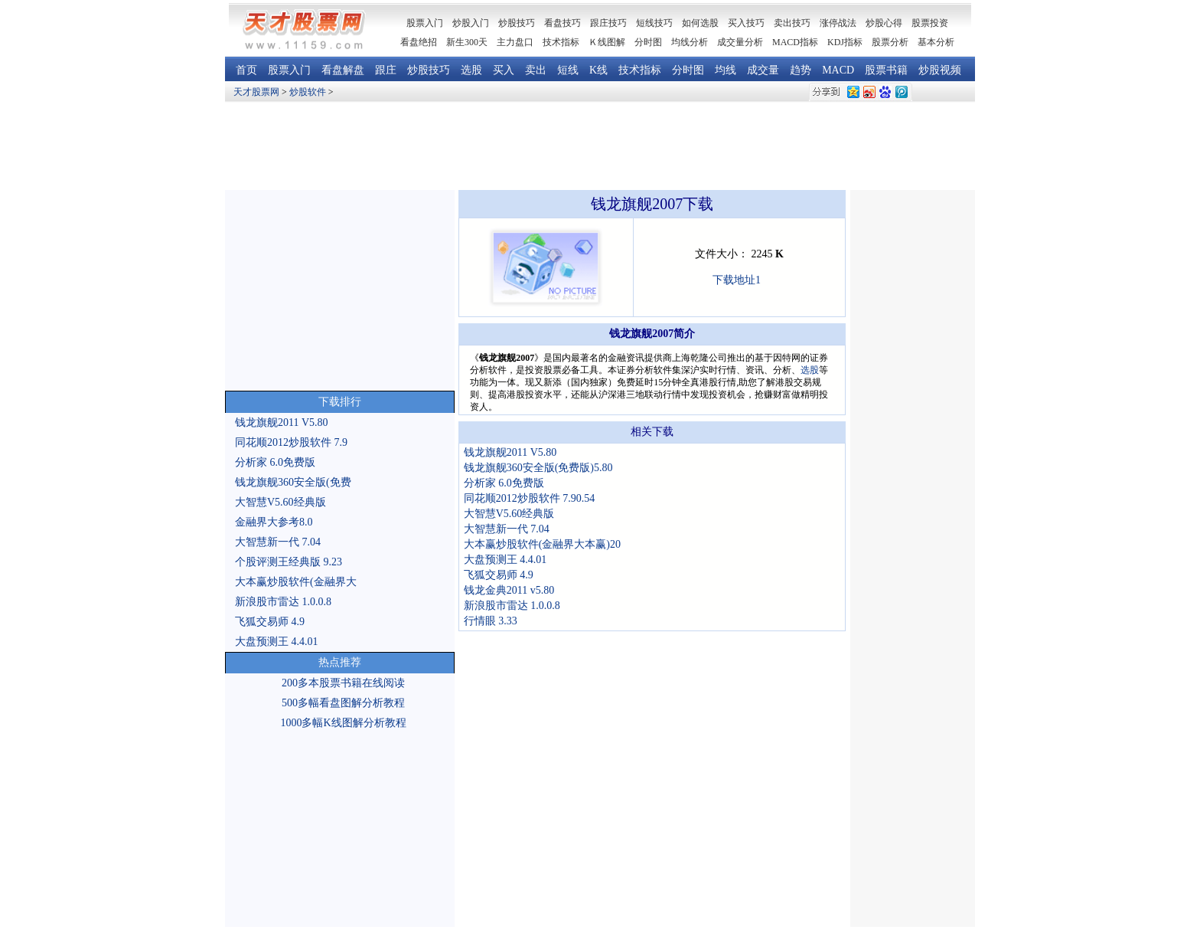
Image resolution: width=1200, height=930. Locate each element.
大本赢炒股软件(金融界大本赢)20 (542, 544)
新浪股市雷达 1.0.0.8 (283, 601)
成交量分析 (740, 42)
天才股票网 (256, 92)
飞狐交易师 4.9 (270, 621)
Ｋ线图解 (607, 42)
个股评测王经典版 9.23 (288, 562)
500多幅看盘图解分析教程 (343, 703)
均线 (725, 70)
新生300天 (467, 42)
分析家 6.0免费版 (275, 462)
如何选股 (700, 23)
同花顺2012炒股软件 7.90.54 (529, 498)
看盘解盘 (342, 70)
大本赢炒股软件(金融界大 (296, 582)
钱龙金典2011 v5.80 (509, 590)
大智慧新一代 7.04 (278, 542)
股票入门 (289, 70)
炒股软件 (307, 92)
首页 (246, 70)
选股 (471, 70)
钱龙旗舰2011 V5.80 (281, 422)
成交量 (763, 70)
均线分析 (689, 42)
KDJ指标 (844, 42)
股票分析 (890, 42)
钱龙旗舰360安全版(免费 (293, 482)
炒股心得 (884, 23)
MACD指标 (795, 42)
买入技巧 (746, 23)
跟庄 (385, 70)
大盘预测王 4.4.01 (276, 641)
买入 (503, 70)
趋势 (800, 70)
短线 (568, 70)
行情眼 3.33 (490, 621)
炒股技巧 (516, 23)
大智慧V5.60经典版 (280, 502)
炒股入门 (470, 23)
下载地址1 (736, 280)
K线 (598, 70)
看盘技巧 (562, 23)
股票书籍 (886, 70)
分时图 (648, 42)
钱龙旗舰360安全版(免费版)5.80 (538, 467)
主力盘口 (515, 42)
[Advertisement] (600, 146)
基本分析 (936, 42)
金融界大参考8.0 (274, 522)
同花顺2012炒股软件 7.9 (291, 442)
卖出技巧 (792, 23)
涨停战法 (838, 23)
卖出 (535, 70)
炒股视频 (939, 70)
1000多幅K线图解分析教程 (343, 723)
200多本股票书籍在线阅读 (343, 683)
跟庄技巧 (608, 23)
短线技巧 (654, 23)
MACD (838, 70)
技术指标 (561, 42)
